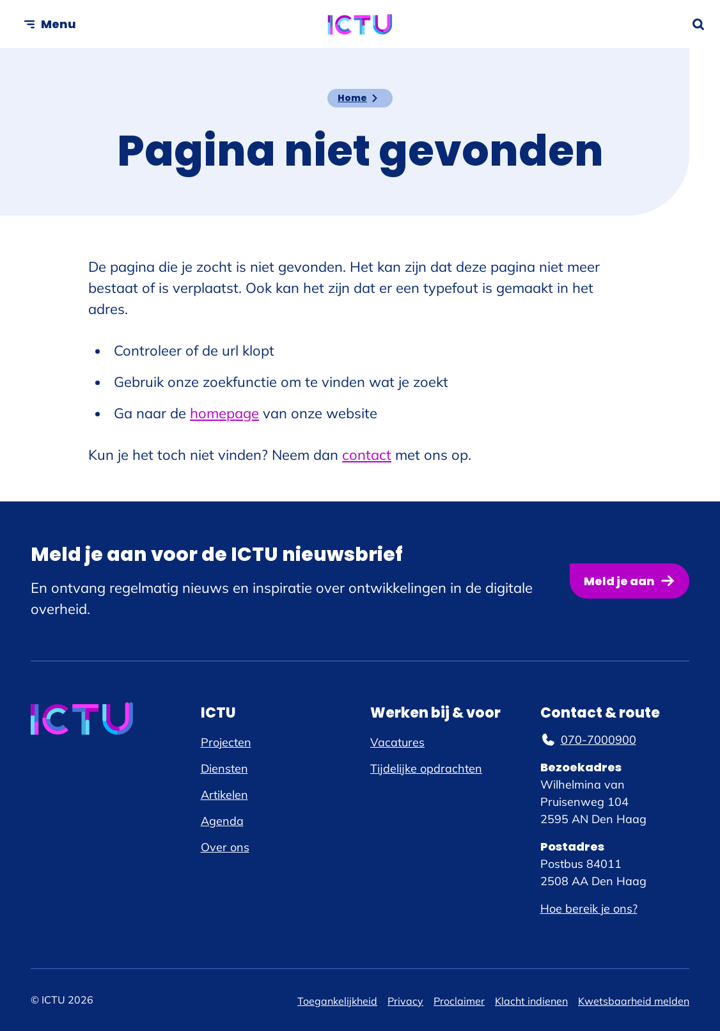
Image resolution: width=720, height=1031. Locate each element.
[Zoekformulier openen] (698, 24)
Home (352, 97)
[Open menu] (49, 24)
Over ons (225, 847)
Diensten (224, 768)
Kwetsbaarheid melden (633, 1001)
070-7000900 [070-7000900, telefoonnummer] (588, 740)
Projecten (226, 742)
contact (366, 455)
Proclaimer (459, 1001)
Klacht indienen (531, 1001)
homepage (224, 413)
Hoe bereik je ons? (589, 908)
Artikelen (224, 794)
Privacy (405, 1001)
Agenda (222, 821)
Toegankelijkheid (337, 1001)
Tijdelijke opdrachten (426, 768)
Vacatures (397, 742)
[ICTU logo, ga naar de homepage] (360, 24)
